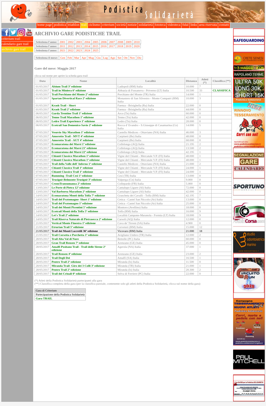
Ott (125, 57)
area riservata (208, 25)
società (121, 25)
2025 (95, 50)
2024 (87, 50)
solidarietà (146, 25)
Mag (91, 57)
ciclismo (94, 25)
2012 (70, 46)
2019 (128, 46)
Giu (98, 57)
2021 (62, 50)
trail (84, 25)
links (194, 25)
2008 (120, 41)
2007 (112, 41)
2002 (71, 41)
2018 (120, 46)
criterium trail (17, 38)
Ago (112, 57)
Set (119, 57)
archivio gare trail (17, 49)
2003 (79, 41)
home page (44, 25)
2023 (79, 50)
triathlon (73, 25)
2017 (112, 46)
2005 (95, 41)
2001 (62, 41)
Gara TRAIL (44, 298)
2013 (79, 46)
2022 (71, 50)
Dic (139, 57)
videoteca (174, 25)
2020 (136, 46)
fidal (185, 25)
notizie (132, 25)
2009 (128, 41)
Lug (105, 57)
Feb (70, 57)
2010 (137, 41)
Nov (132, 57)
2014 (87, 46)
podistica (60, 25)
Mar (76, 57)
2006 (104, 41)
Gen (62, 57)
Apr (84, 57)
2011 (62, 46)
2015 (95, 46)
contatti (224, 25)
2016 (104, 46)
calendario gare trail (17, 44)
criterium (108, 25)
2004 (87, 41)
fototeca (160, 25)
